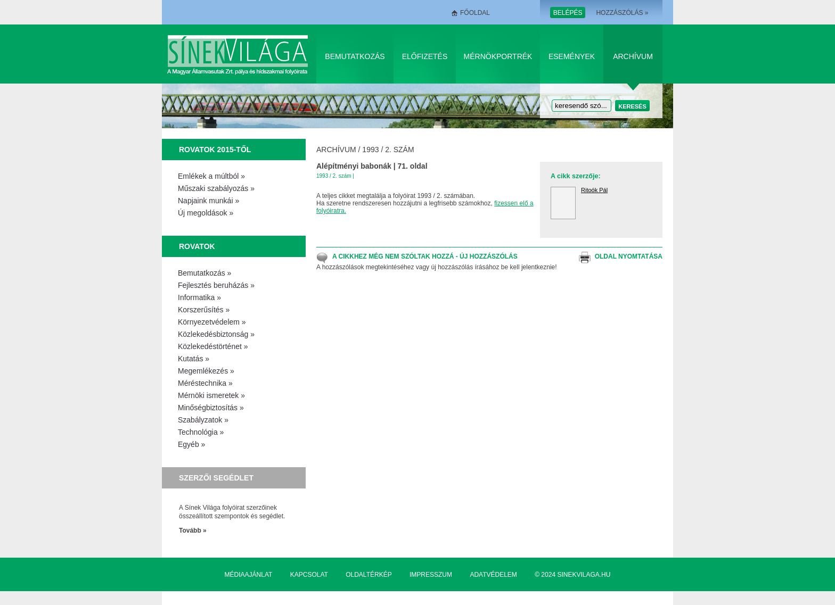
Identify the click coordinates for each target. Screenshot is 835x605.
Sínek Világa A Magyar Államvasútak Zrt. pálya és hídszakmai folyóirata (239, 54)
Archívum (633, 56)
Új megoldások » (205, 213)
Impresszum (431, 574)
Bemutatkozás (354, 56)
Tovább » (193, 530)
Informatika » (199, 297)
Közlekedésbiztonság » (216, 334)
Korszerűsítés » (204, 309)
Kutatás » (193, 358)
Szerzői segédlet (216, 478)
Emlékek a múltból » (211, 176)
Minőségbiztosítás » (211, 407)
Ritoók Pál (594, 190)
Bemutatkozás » (204, 273)
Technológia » (201, 432)
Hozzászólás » (622, 12)
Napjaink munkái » (208, 200)
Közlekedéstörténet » (213, 346)
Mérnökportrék (498, 56)
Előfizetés (425, 56)
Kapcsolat (309, 574)
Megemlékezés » (206, 371)
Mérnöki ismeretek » (211, 395)
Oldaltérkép (368, 574)
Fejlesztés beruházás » (216, 285)
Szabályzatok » (203, 420)
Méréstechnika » (205, 383)
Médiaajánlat (249, 574)
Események (572, 56)
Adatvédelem (493, 574)
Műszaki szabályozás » (216, 188)
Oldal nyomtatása (628, 256)
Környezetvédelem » (212, 322)
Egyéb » (191, 444)
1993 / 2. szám (388, 149)
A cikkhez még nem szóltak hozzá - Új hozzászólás (425, 256)
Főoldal (475, 12)
